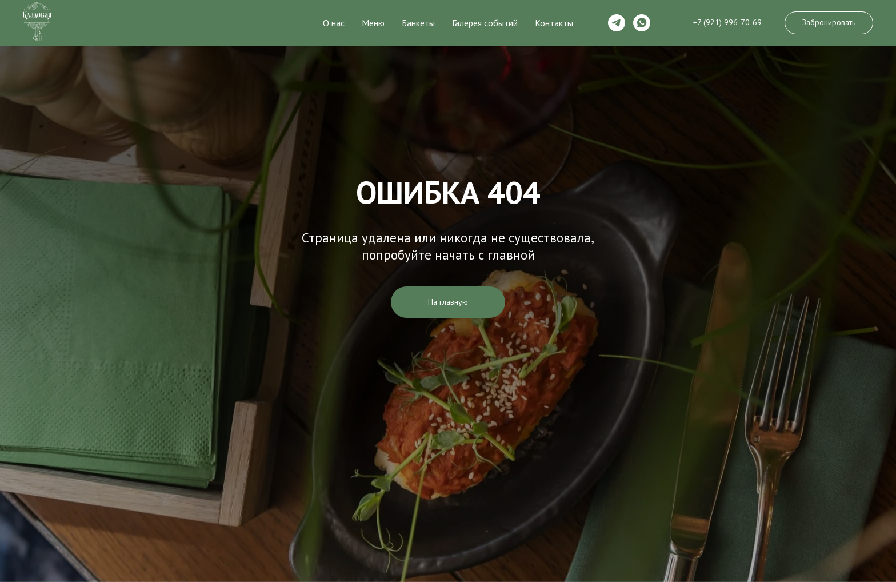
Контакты (554, 23)
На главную (448, 302)
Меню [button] (373, 23)
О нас (334, 23)
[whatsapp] (641, 22)
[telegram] (616, 22)
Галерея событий (485, 23)
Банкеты (418, 23)
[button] (829, 22)
